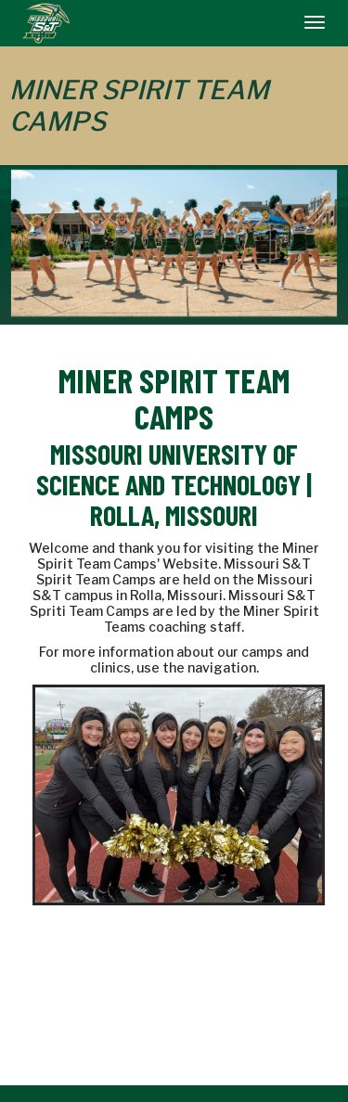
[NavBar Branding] (46, 23)
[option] (174, 243)
